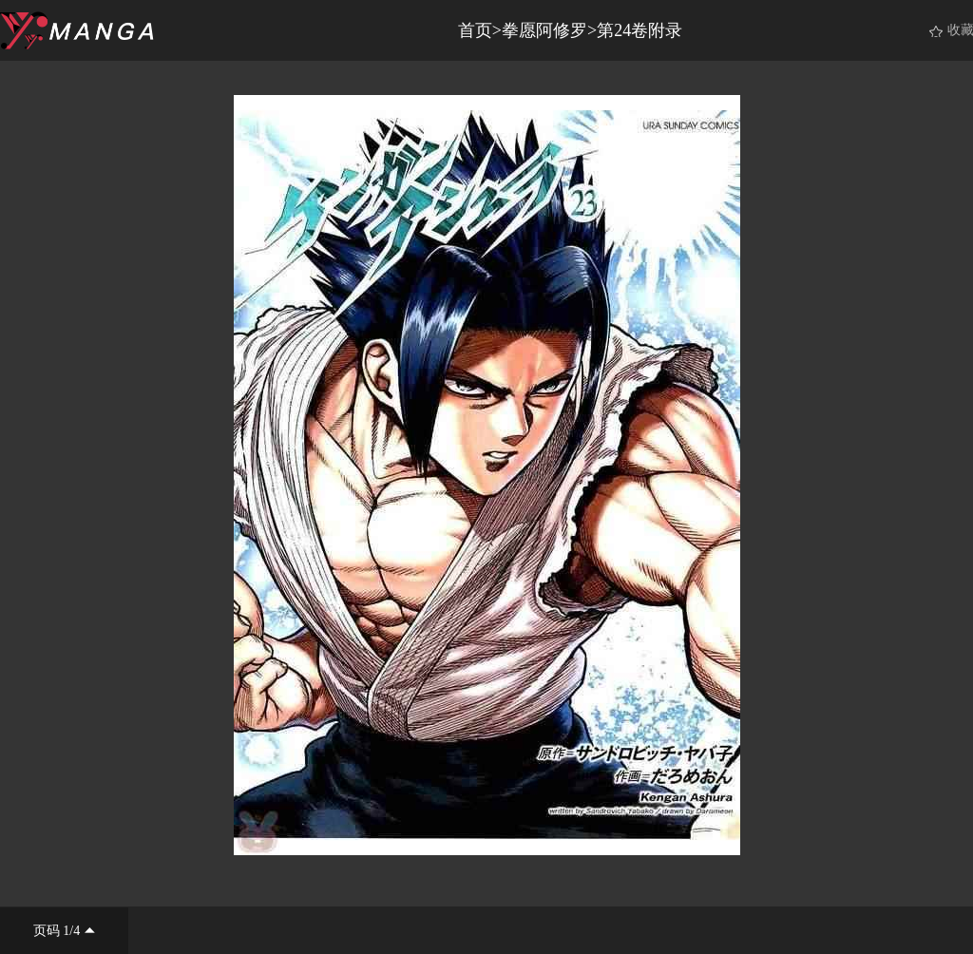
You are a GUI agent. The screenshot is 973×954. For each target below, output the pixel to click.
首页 (475, 30)
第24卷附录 (639, 30)
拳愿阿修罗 (544, 30)
